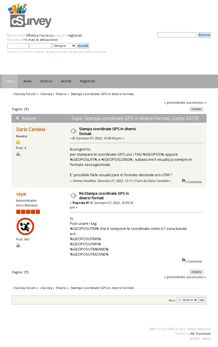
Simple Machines (199, 329)
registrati (75, 35)
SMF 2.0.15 (157, 329)
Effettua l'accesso (40, 35)
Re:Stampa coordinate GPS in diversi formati (104, 196)
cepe (21, 194)
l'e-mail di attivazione (40, 39)
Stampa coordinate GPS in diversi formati (107, 131)
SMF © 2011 (176, 329)
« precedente (174, 102)
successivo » (196, 102)
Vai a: (172, 300)
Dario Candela (30, 130)
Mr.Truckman (201, 333)
